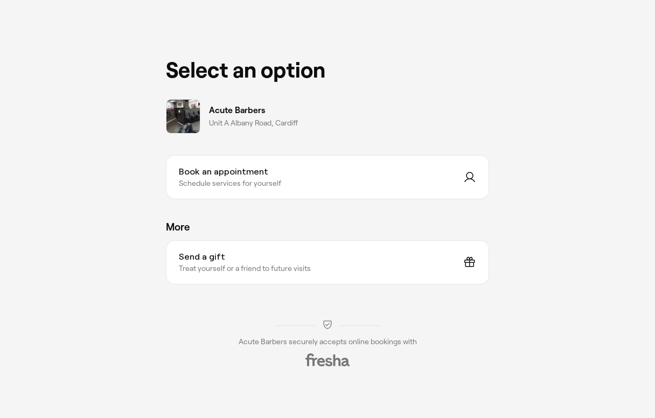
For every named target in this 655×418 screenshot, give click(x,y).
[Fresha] (327, 359)
